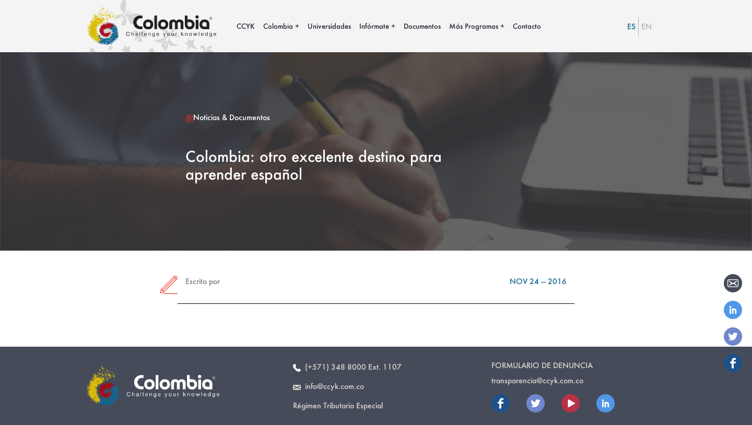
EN (646, 26)
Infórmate (374, 25)
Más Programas (473, 25)
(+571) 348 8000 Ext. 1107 (347, 367)
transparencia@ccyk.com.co (537, 380)
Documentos (422, 25)
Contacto (527, 25)
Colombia (278, 25)
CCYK (246, 25)
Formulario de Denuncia (542, 365)
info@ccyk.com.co (328, 386)
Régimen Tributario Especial (338, 405)
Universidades (329, 25)
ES (631, 26)
